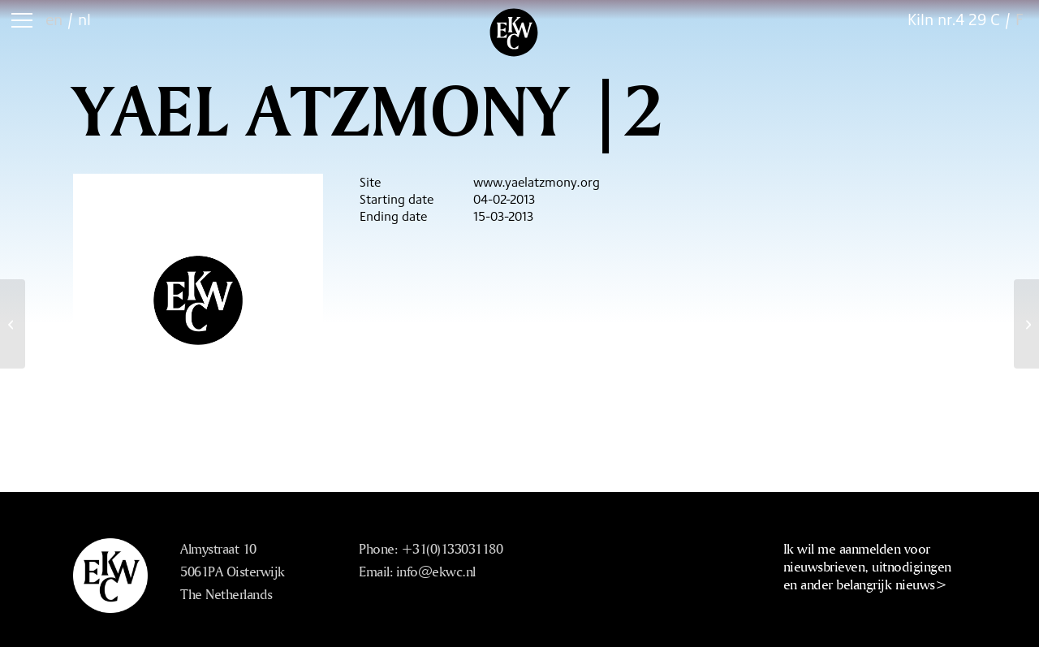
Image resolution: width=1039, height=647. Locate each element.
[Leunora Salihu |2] (12, 324)
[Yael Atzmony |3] (1026, 324)
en (54, 19)
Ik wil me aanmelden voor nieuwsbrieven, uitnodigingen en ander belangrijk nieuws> (867, 566)
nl (84, 19)
